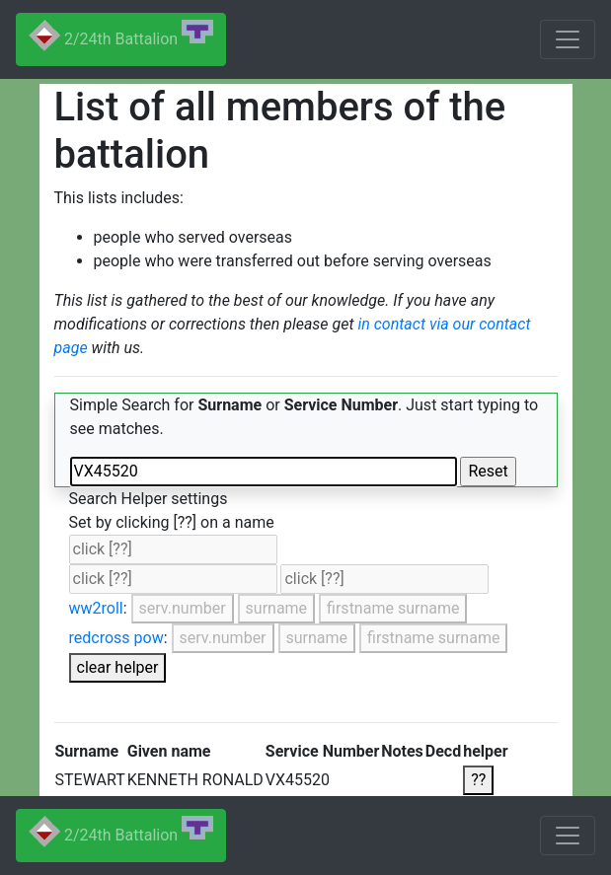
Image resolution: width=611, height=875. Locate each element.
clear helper (118, 667)
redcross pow (116, 637)
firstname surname (393, 608)
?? (478, 779)
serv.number (182, 608)
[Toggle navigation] (567, 39)
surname (277, 608)
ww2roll (96, 608)
